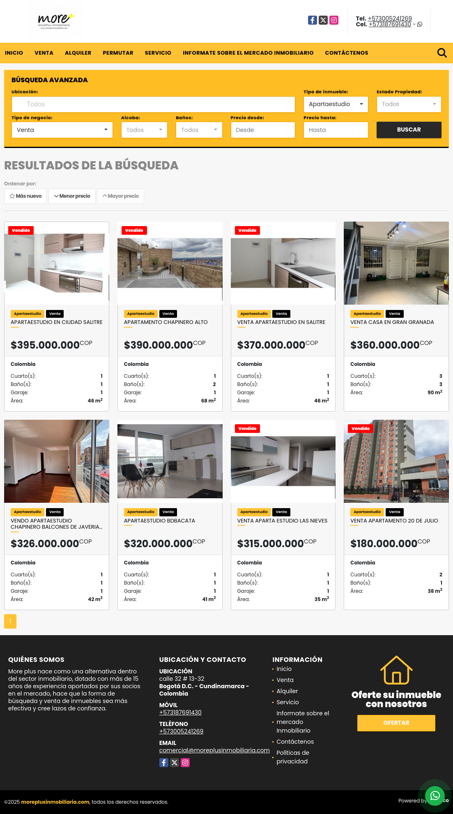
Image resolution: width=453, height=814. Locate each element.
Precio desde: (247, 117)
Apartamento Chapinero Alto (166, 322)
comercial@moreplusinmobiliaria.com (214, 750)
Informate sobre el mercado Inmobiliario (248, 53)
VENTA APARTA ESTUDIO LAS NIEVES (282, 521)
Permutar (118, 53)
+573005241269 (390, 18)
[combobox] (336, 104)
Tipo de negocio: (32, 117)
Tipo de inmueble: (326, 91)
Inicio (14, 53)
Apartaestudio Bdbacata (159, 521)
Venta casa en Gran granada (392, 322)
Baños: (184, 117)
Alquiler (78, 53)
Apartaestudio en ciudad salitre (57, 322)
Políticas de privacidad (292, 757)
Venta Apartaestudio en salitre (281, 322)
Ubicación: (24, 91)
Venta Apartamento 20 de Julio (394, 521)
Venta (43, 53)
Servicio (158, 53)
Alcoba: (130, 117)
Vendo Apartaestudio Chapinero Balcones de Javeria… (56, 524)
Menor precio (72, 195)
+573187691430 (390, 24)
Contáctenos (346, 53)
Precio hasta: (320, 117)
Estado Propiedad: (399, 91)
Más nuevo (25, 195)
